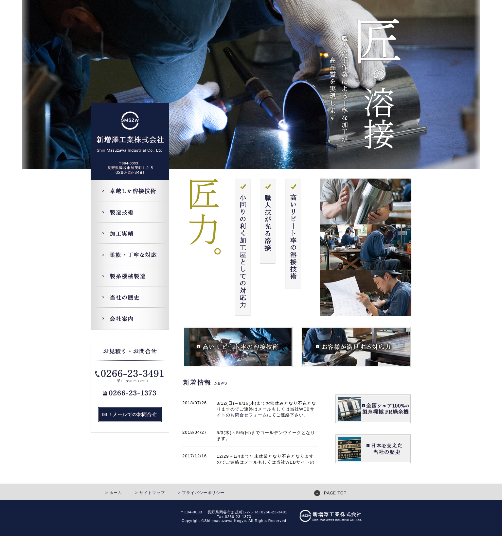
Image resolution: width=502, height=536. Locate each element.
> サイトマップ (150, 492)
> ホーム (113, 492)
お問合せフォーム (248, 414)
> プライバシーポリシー (201, 492)
